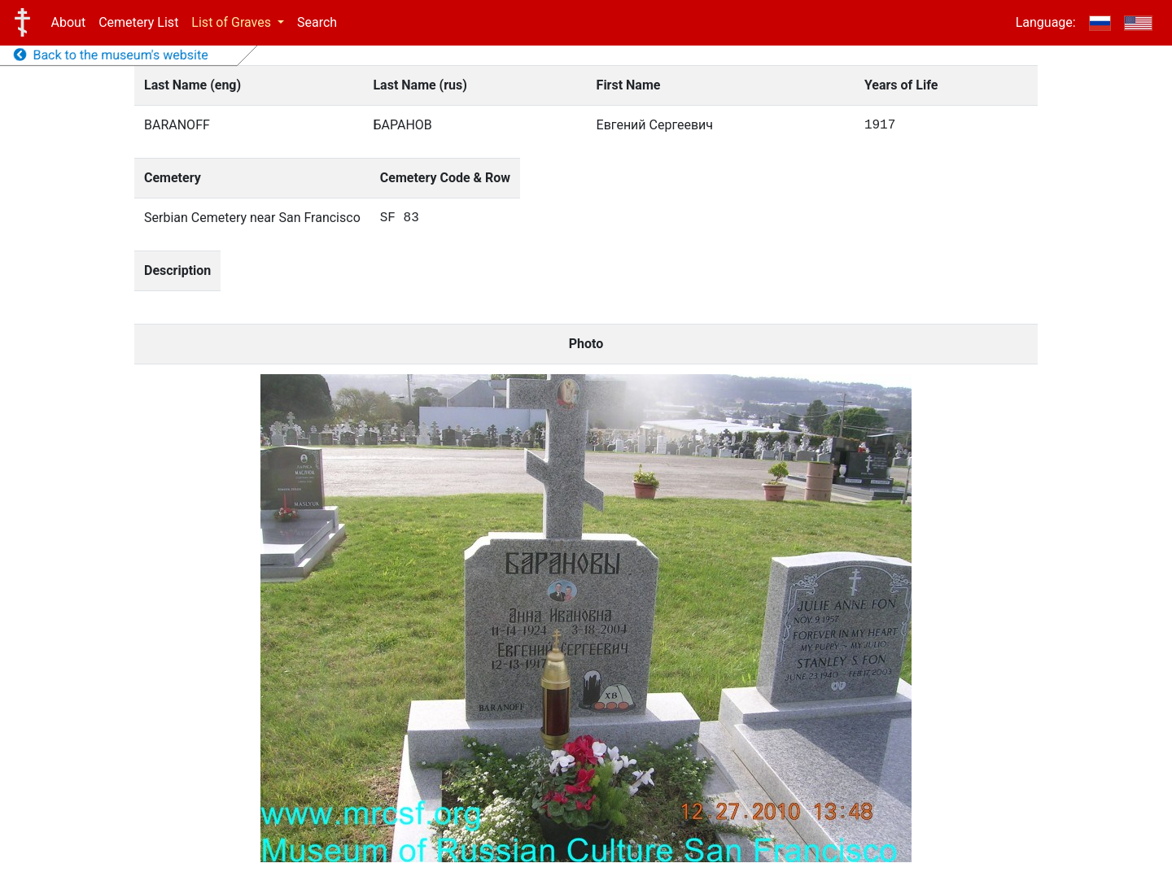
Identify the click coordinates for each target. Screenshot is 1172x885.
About (68, 22)
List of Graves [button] (232, 22)
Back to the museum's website (111, 55)
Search (317, 22)
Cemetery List (138, 22)
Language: (1046, 22)
